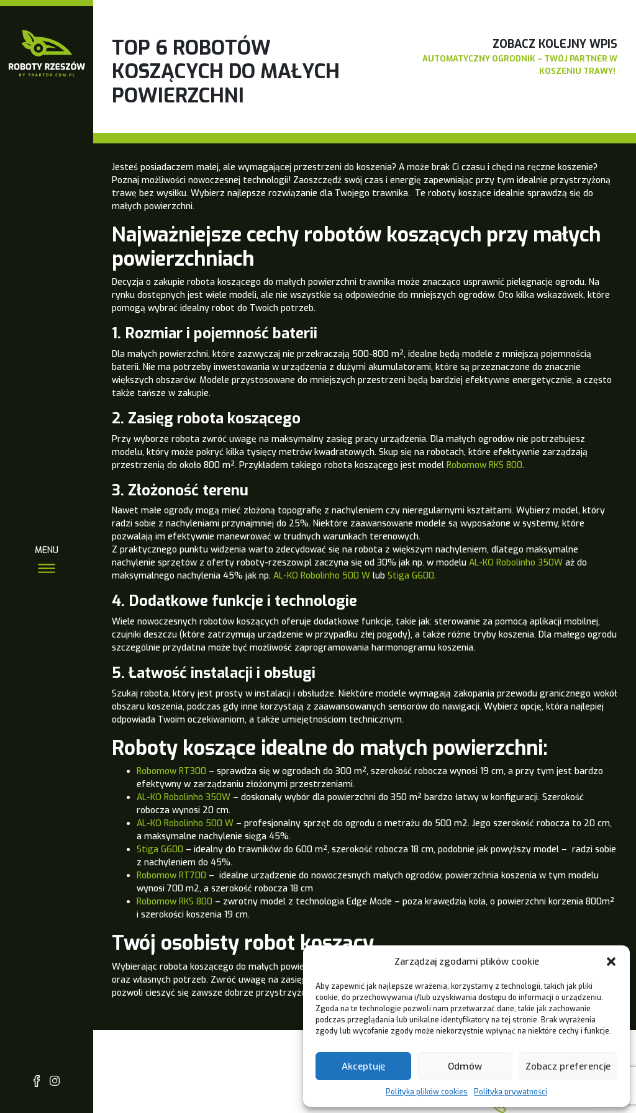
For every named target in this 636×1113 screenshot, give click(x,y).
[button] (611, 961)
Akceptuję (363, 1066)
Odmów (465, 1066)
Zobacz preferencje (568, 1066)
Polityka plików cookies (427, 1092)
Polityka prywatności (510, 1092)
